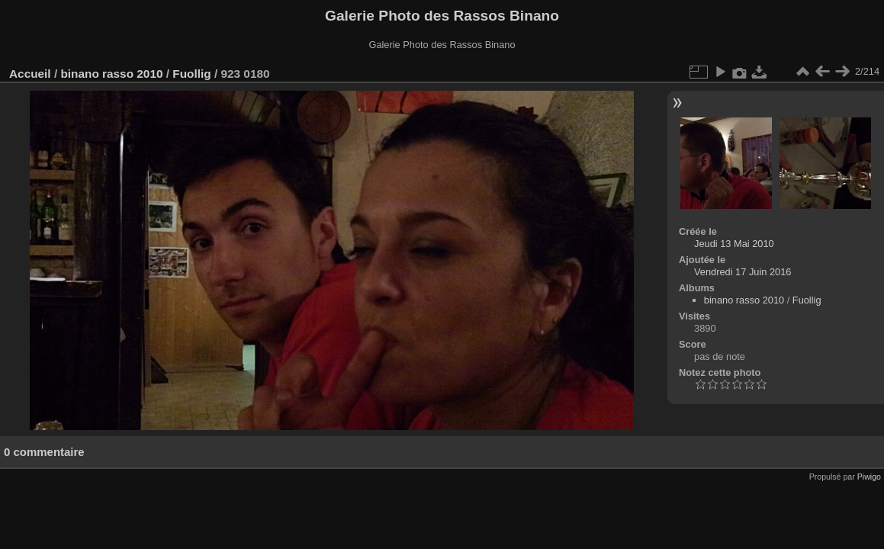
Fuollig (191, 73)
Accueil (30, 73)
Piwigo (869, 476)
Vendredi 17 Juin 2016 (742, 272)
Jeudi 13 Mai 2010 (734, 243)
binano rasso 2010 (111, 73)
